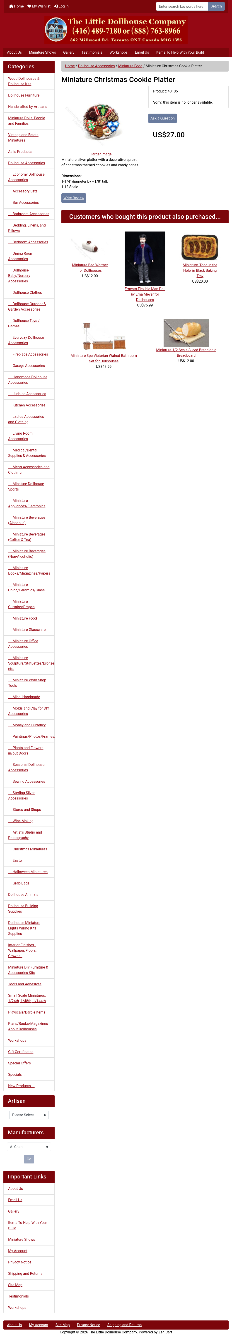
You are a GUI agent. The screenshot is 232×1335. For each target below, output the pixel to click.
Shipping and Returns (25, 1273)
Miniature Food (130, 66)
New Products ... (21, 1086)
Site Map (15, 1285)
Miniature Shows (42, 52)
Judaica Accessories (27, 394)
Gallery (68, 52)
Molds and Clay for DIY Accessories (28, 711)
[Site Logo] (116, 30)
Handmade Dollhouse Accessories (27, 380)
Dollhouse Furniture (23, 95)
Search (216, 6)
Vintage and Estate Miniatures (23, 137)
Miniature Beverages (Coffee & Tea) (27, 537)
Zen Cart (165, 1332)
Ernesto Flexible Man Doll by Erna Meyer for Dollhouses (145, 294)
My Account (17, 1251)
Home (16, 6)
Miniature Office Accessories (23, 644)
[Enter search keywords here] (182, 6)
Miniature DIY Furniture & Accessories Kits (28, 970)
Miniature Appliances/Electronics (26, 503)
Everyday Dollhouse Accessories (26, 340)
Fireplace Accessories (28, 354)
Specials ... (17, 1074)
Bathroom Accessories (28, 214)
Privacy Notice (19, 1262)
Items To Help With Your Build (180, 52)
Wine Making (21, 821)
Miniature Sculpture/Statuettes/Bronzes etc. (31, 663)
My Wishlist (39, 6)
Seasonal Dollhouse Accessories (26, 767)
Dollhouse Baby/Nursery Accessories (19, 275)
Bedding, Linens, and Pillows (27, 228)
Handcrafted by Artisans (27, 107)
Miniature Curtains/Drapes (21, 604)
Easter (15, 860)
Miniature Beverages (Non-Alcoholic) (27, 554)
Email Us (142, 52)
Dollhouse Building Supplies (23, 909)
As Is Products (19, 151)
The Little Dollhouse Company (113, 1332)
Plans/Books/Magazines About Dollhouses (28, 1026)
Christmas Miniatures (27, 849)
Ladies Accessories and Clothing (26, 419)
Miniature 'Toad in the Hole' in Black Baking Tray (200, 270)
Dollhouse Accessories (96, 66)
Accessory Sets (23, 191)
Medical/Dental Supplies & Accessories (27, 453)
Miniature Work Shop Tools (27, 683)
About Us (14, 52)
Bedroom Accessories (28, 242)
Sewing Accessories (26, 781)
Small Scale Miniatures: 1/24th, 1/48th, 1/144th (27, 998)
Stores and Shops (24, 809)
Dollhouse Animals (23, 894)
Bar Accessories (23, 202)
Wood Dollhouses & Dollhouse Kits (23, 81)
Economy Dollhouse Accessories (26, 177)
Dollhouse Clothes (25, 292)
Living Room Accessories (20, 436)
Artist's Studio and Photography (25, 835)
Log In (61, 6)
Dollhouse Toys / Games (24, 323)
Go (29, 1159)
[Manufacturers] (29, 1147)
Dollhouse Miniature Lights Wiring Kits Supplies (24, 928)
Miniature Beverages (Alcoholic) (27, 520)
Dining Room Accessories (20, 256)
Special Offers (19, 1063)
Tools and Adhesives (24, 984)
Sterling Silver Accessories (21, 795)
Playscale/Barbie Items (26, 1012)
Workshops (118, 52)
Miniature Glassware (27, 630)
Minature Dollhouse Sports (26, 486)
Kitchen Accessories (27, 405)
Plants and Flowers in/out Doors (25, 750)
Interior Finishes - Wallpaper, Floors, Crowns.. (22, 950)
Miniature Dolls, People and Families (26, 121)
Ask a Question (162, 118)
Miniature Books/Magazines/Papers (29, 570)
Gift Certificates (20, 1052)
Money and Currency (27, 725)
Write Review (73, 198)
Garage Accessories (26, 366)
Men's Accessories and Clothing (29, 470)
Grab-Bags (18, 883)
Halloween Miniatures (28, 872)
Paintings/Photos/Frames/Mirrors (31, 736)
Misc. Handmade (24, 697)
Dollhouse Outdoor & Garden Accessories (27, 306)
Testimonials (92, 52)
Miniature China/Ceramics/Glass (26, 587)
